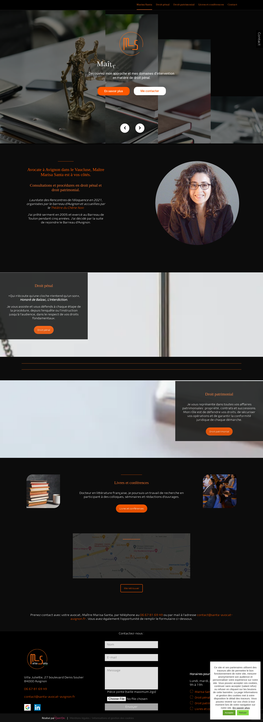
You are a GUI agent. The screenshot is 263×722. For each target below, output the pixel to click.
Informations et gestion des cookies (113, 717)
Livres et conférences (211, 4)
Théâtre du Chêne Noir (67, 208)
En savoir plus (113, 94)
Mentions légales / (81, 717)
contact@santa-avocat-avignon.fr (49, 697)
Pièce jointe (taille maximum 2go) (131, 696)
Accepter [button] (229, 712)
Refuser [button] (243, 712)
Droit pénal (163, 4)
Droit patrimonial (184, 4)
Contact (259, 39)
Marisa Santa (144, 4)
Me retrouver (131, 588)
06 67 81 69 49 (151, 615)
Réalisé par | (55, 717)
